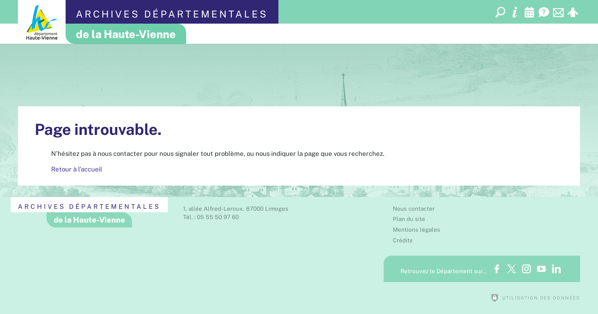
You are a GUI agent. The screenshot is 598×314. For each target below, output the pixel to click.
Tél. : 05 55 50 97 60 (211, 217)
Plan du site (409, 219)
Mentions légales (416, 229)
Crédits (403, 240)
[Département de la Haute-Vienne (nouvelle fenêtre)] (42, 22)
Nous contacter (414, 208)
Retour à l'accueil (76, 169)
